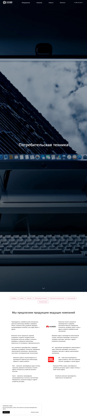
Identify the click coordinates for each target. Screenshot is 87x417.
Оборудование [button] (26, 2)
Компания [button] (39, 2)
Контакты (62, 2)
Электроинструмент (43, 301)
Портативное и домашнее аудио (57, 298)
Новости (51, 2)
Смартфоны (13, 298)
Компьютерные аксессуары (41, 298)
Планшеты (29, 298)
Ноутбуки (22, 298)
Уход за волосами (71, 298)
